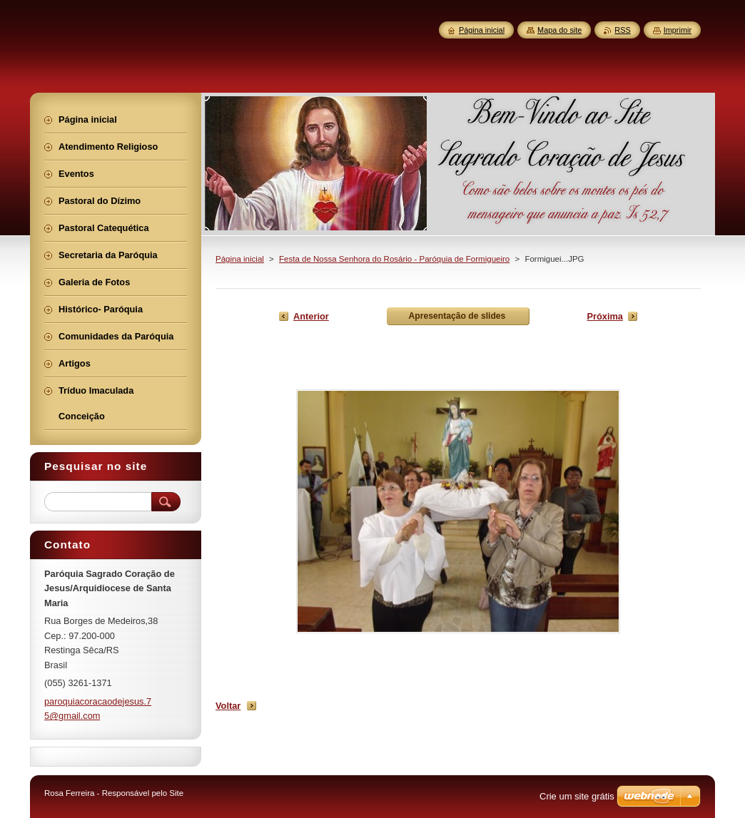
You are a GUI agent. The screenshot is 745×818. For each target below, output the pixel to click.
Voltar (228, 705)
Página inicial (240, 259)
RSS (622, 30)
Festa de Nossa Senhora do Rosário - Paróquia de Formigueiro (394, 259)
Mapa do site (559, 30)
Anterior (311, 316)
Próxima (605, 316)
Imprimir (677, 30)
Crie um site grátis (576, 796)
